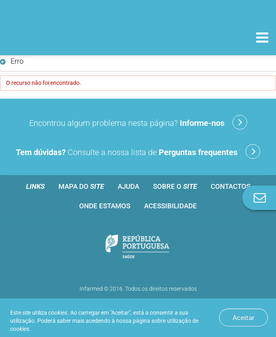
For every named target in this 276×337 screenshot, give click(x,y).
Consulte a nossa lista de (138, 151)
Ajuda (128, 186)
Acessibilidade (170, 206)
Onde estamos (104, 206)
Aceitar (243, 317)
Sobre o (175, 186)
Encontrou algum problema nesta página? (138, 122)
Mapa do (81, 186)
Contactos (230, 186)
